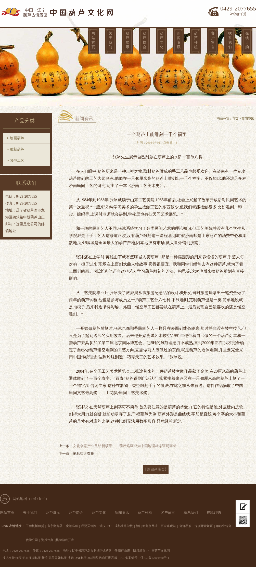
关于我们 (110, 40)
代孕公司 (32, 540)
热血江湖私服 (31, 558)
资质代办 (47, 540)
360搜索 (92, 558)
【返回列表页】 (155, 469)
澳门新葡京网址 (147, 526)
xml (33, 499)
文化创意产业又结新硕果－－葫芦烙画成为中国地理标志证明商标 (124, 446)
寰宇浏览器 (54, 526)
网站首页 (93, 40)
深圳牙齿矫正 (204, 526)
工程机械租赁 (35, 526)
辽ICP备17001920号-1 (154, 558)
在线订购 (247, 40)
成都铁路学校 (123, 526)
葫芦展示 (127, 40)
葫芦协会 (144, 40)
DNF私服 (80, 558)
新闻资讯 (179, 40)
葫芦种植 (196, 40)
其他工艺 (17, 160)
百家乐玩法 (168, 526)
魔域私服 (72, 526)
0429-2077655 (238, 8)
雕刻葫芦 (17, 149)
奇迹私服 (185, 526)
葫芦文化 (161, 40)
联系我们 (230, 40)
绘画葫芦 (17, 138)
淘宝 (19, 558)
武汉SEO (105, 526)
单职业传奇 (223, 526)
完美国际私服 (57, 558)
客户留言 (213, 40)
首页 (235, 118)
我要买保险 (88, 526)
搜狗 (71, 558)
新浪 (45, 558)
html (42, 499)
